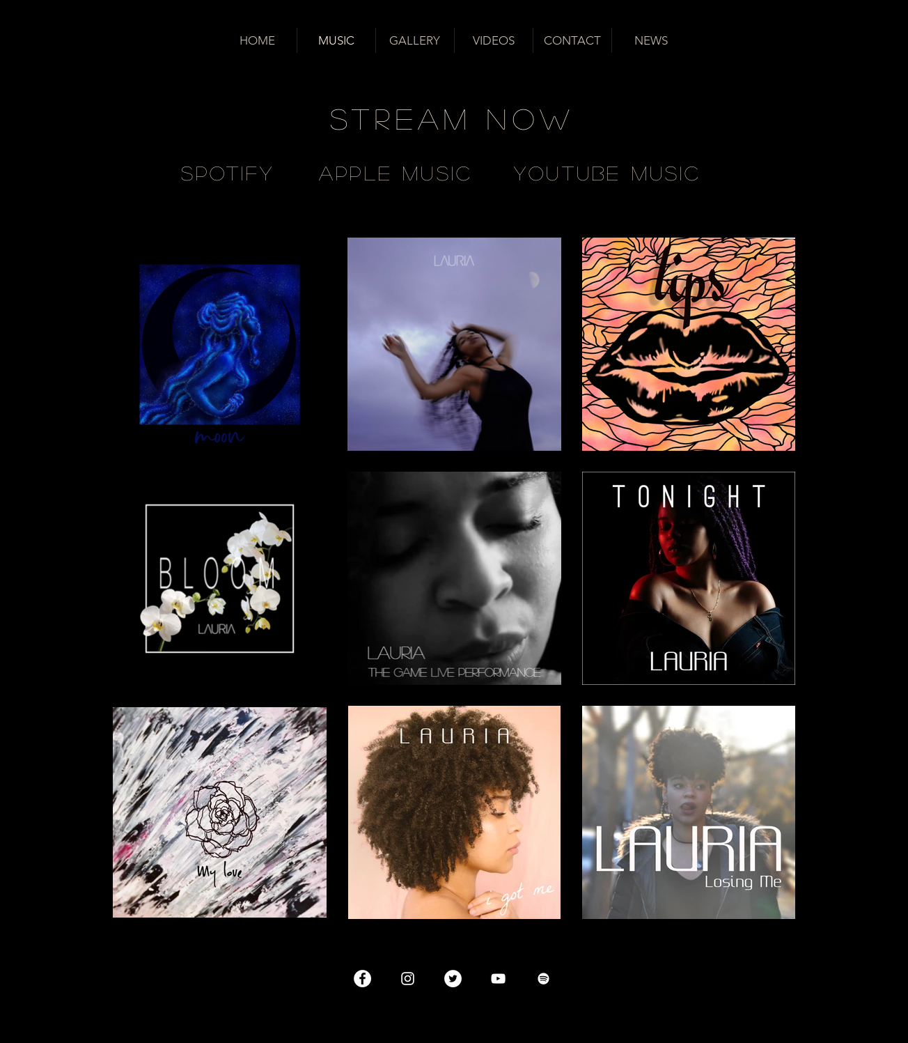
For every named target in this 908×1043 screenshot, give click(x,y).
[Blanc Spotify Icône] (543, 978)
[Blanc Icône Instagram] (407, 978)
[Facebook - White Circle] (362, 978)
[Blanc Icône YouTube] (498, 978)
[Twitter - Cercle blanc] (453, 978)
